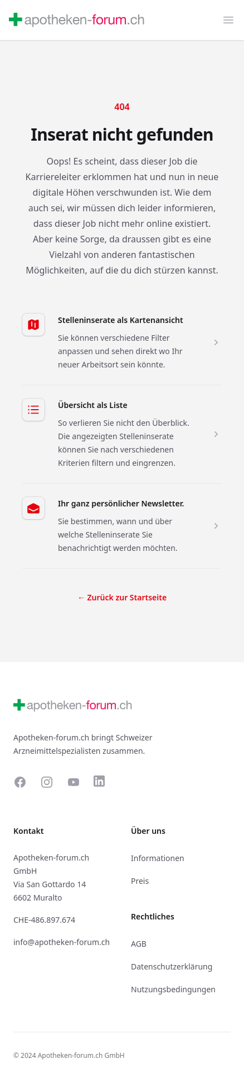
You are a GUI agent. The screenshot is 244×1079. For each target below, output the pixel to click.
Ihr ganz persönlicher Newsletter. (121, 503)
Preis (140, 881)
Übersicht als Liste (93, 405)
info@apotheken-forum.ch (61, 942)
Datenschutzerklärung (171, 966)
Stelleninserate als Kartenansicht (120, 320)
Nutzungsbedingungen (173, 989)
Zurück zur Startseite (122, 597)
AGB (139, 943)
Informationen (157, 858)
